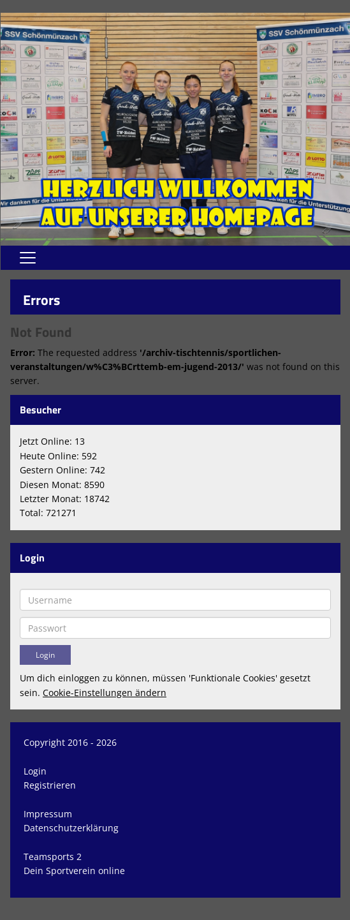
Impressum (48, 814)
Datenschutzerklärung (71, 828)
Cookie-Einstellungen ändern (104, 692)
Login (35, 771)
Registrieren (50, 785)
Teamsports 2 (53, 856)
